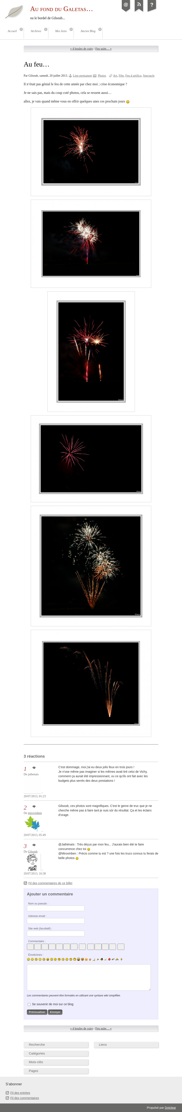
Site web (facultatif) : (40, 928)
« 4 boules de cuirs (81, 48)
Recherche (37, 1044)
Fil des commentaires (24, 1098)
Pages (33, 1071)
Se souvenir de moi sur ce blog (52, 1004)
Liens (103, 1044)
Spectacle (148, 75)
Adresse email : (37, 916)
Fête (121, 75)
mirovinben (35, 813)
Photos (102, 75)
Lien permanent (82, 75)
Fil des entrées (20, 1093)
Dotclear (170, 1107)
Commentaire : (36, 941)
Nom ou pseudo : (38, 903)
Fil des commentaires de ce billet (50, 883)
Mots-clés (36, 1062)
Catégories (37, 1053)
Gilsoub (32, 851)
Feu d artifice (133, 75)
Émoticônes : (35, 954)
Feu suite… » (103, 48)
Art (115, 75)
